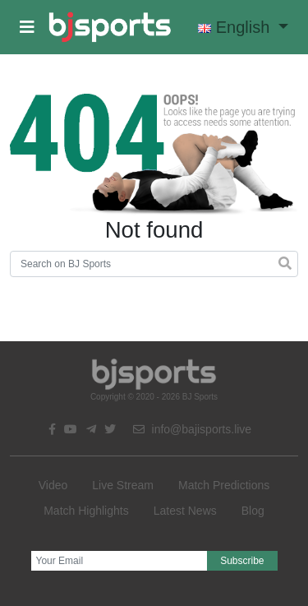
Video (53, 485)
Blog (252, 510)
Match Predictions (223, 485)
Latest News (185, 510)
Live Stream (123, 485)
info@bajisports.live (192, 429)
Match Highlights (86, 510)
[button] (27, 27)
